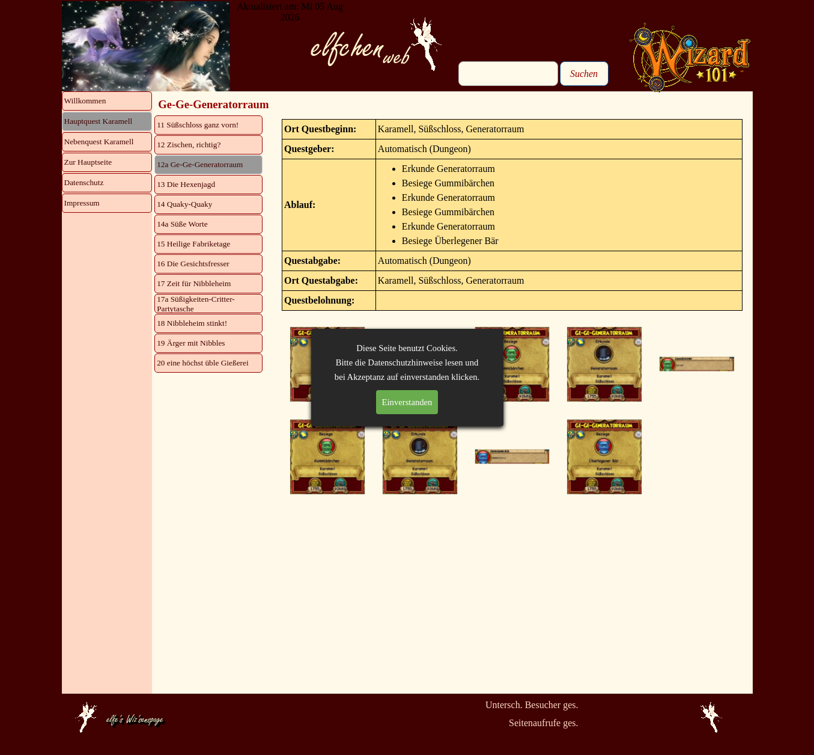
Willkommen (85, 100)
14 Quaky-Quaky (184, 204)
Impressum (82, 202)
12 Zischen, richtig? (188, 144)
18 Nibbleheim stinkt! (192, 323)
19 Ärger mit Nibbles (191, 342)
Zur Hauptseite (88, 162)
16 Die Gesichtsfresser (193, 263)
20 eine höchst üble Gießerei (202, 362)
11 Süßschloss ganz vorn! (197, 124)
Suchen (584, 74)
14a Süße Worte (182, 223)
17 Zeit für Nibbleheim (194, 283)
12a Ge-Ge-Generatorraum (200, 164)
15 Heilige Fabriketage (193, 243)
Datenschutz (84, 182)
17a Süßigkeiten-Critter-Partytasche (196, 304)
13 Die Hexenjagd (186, 184)
